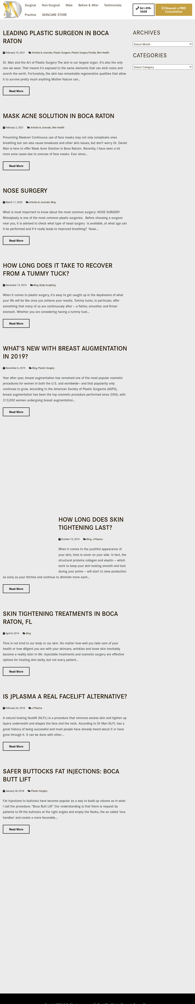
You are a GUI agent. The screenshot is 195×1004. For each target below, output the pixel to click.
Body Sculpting (47, 285)
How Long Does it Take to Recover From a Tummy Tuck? (57, 269)
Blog (53, 202)
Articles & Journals (42, 52)
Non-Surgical (51, 4)
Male (69, 4)
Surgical (30, 4)
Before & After (88, 4)
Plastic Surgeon (61, 52)
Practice (30, 14)
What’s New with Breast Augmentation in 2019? (65, 352)
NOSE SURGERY (25, 190)
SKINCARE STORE (54, 14)
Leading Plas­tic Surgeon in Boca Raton (56, 36)
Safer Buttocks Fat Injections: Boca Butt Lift (61, 763)
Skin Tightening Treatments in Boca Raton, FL (60, 606)
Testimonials (112, 4)
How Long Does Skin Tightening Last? (62, 523)
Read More (16, 91)
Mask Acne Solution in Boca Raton (58, 115)
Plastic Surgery (46, 368)
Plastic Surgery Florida (83, 52)
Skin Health (103, 52)
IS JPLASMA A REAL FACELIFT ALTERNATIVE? (65, 685)
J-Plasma (42, 539)
